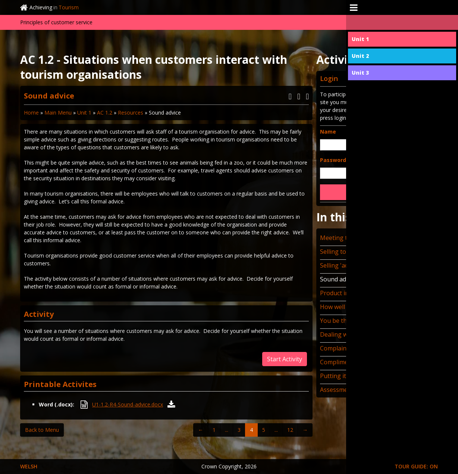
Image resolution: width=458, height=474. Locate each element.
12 (290, 429)
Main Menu (58, 112)
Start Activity (284, 359)
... (226, 429)
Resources (130, 112)
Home (31, 112)
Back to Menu (42, 429)
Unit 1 (84, 112)
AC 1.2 (104, 112)
